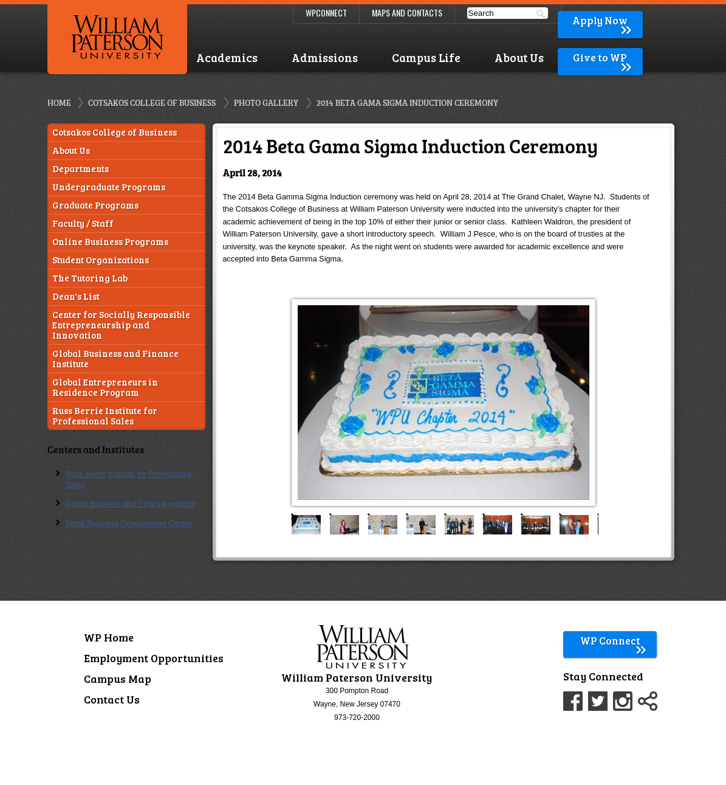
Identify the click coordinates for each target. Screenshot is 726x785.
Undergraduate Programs (108, 187)
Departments (80, 169)
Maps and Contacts (407, 12)
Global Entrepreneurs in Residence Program (105, 387)
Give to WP (603, 57)
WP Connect (614, 641)
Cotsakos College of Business (152, 102)
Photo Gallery (266, 102)
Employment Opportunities (154, 658)
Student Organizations (100, 260)
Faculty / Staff (83, 223)
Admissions (325, 57)
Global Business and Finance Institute (115, 358)
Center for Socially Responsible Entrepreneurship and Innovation (121, 325)
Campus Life (426, 57)
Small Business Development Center (129, 523)
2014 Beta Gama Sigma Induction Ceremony (407, 102)
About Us (519, 57)
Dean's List (76, 296)
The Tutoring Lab (90, 278)
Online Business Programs (110, 242)
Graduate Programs (95, 205)
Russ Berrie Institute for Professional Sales (104, 416)
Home (59, 102)
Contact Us (112, 699)
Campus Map (117, 678)
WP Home (109, 637)
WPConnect (326, 12)
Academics (227, 57)
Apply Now (602, 20)
